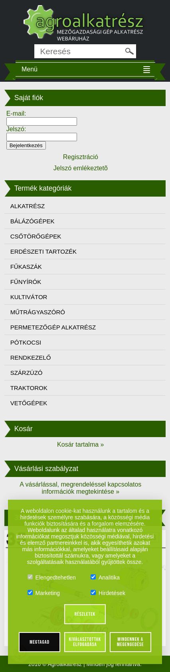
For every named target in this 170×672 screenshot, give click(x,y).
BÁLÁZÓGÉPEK (32, 221)
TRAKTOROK (28, 387)
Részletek (85, 614)
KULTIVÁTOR (28, 297)
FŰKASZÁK (26, 266)
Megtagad (39, 642)
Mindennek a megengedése (130, 642)
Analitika (105, 577)
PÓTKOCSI (26, 342)
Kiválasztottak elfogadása (85, 642)
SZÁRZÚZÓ (26, 372)
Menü (30, 69)
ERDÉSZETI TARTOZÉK (43, 251)
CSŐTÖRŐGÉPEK (35, 236)
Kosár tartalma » (80, 444)
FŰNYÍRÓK (26, 281)
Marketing (44, 593)
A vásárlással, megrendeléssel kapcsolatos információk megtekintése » (80, 488)
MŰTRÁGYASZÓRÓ (37, 312)
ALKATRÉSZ (27, 206)
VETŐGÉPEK (28, 403)
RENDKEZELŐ (30, 357)
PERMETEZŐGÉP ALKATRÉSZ (53, 327)
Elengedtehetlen (52, 577)
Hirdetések (108, 593)
